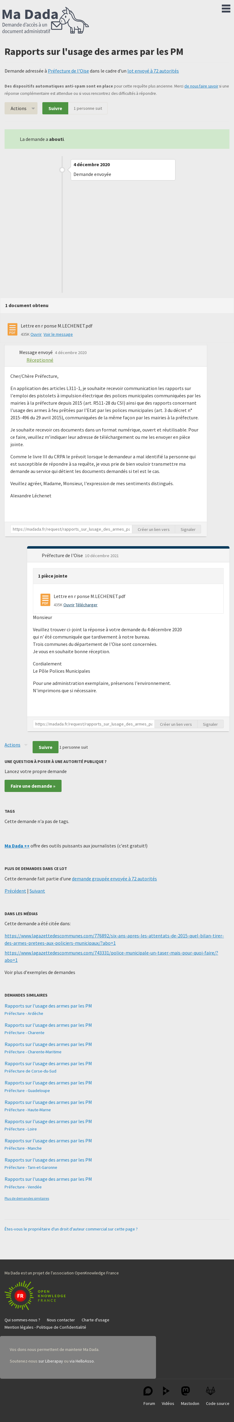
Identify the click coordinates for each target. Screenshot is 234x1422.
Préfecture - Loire (21, 1129)
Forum (149, 1396)
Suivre (55, 108)
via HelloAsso (81, 1361)
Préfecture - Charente (24, 1032)
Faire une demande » (33, 786)
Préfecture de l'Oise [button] (63, 555)
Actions (19, 108)
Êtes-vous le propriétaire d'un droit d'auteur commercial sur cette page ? (71, 1229)
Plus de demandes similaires (27, 1198)
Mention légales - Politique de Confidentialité (45, 1327)
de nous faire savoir (201, 86)
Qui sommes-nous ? (22, 1320)
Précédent (15, 891)
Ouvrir (36, 334)
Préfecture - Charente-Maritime (33, 1052)
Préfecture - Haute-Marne (28, 1109)
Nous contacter (61, 1320)
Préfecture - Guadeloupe (27, 1090)
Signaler (188, 529)
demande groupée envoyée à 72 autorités (114, 879)
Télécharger (87, 604)
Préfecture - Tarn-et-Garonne (31, 1167)
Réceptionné (40, 360)
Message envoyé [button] (36, 352)
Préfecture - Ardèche (24, 1013)
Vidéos (168, 1396)
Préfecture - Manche (23, 1148)
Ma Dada (45, 20)
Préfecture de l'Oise (68, 71)
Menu (226, 7)
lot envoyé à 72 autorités (153, 71)
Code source (217, 1396)
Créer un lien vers (154, 529)
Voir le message (58, 334)
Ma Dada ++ (17, 846)
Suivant (37, 891)
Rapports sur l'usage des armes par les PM (48, 1006)
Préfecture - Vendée (23, 1187)
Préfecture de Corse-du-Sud (30, 1071)
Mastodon (190, 1396)
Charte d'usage (95, 1320)
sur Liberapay (50, 1361)
